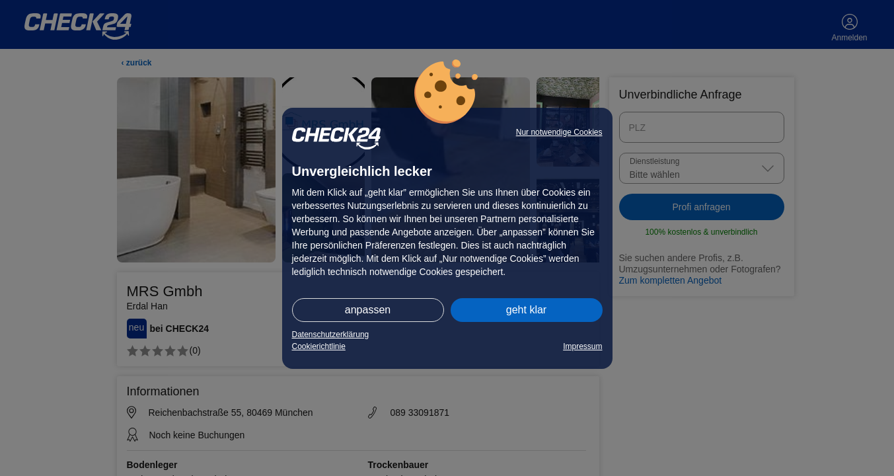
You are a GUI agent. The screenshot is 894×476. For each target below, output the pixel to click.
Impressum (582, 346)
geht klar (526, 309)
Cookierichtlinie (319, 346)
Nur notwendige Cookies (559, 132)
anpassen (368, 309)
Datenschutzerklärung (330, 334)
